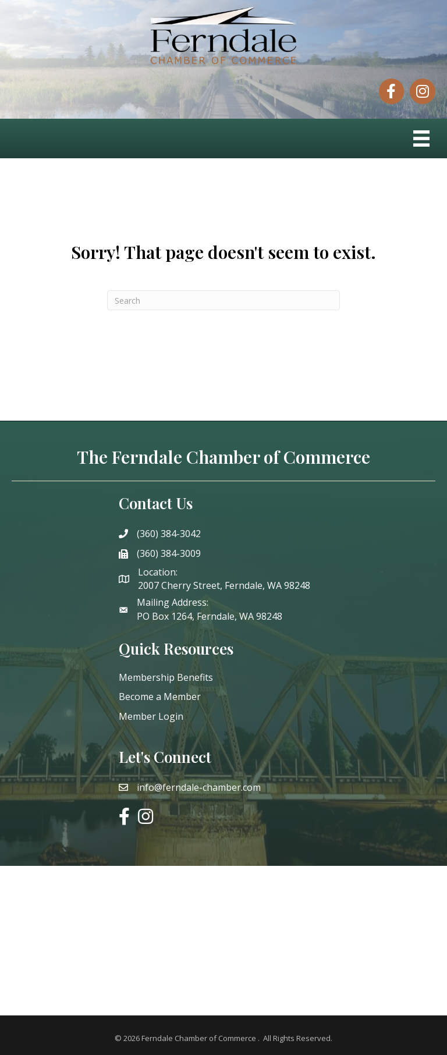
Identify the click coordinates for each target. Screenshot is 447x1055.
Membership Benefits (166, 677)
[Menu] (421, 138)
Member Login (151, 716)
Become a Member (160, 696)
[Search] (223, 300)
